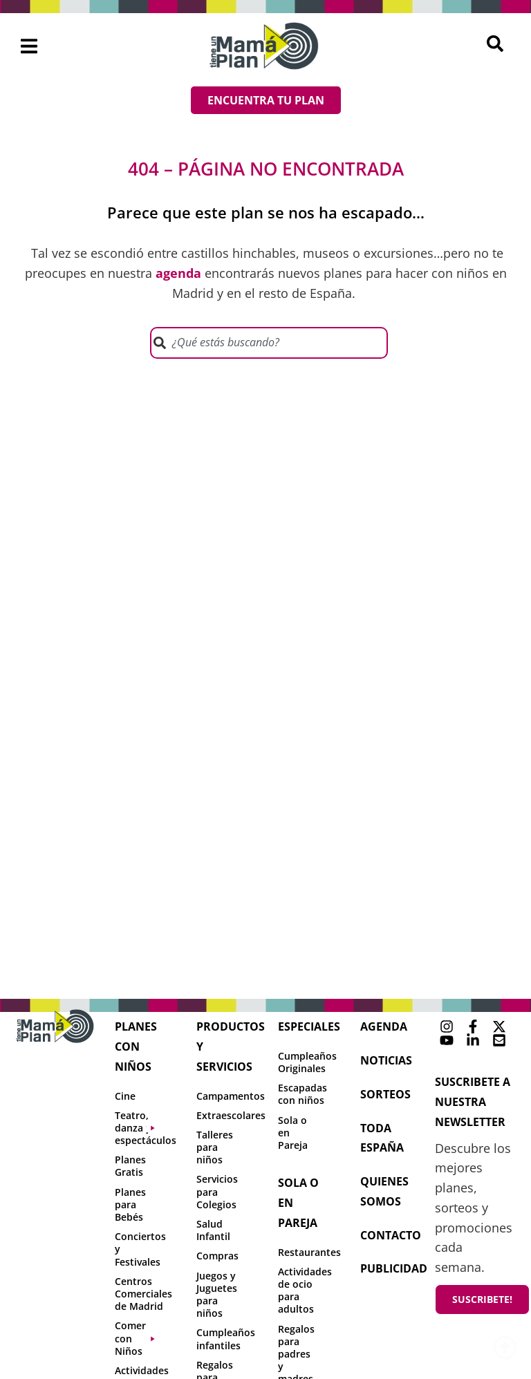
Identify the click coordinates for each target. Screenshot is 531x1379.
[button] (29, 46)
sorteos (385, 1094)
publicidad (393, 1268)
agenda (383, 1026)
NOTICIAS (386, 1060)
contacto (390, 1235)
